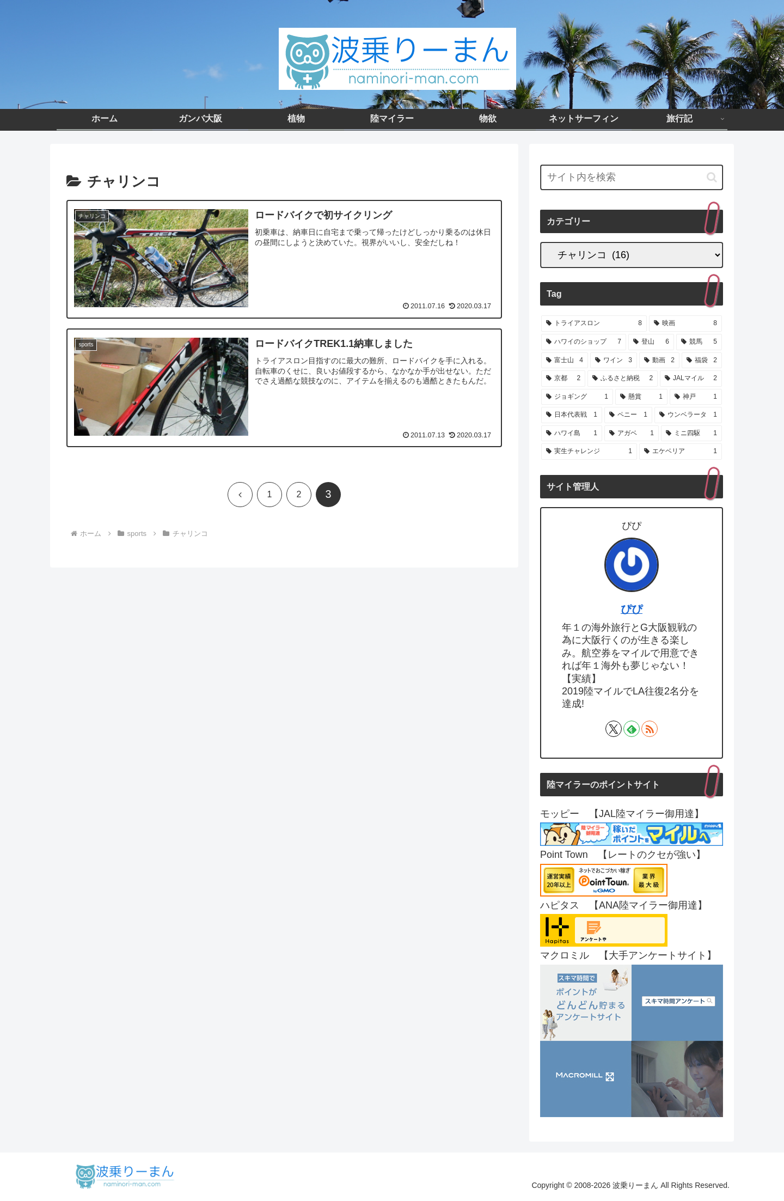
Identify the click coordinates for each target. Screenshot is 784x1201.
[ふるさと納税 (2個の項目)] (622, 378)
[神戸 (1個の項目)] (696, 397)
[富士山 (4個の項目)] (564, 360)
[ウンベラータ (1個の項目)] (688, 415)
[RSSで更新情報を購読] (649, 729)
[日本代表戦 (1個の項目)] (571, 415)
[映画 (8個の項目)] (685, 323)
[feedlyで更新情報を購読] (631, 729)
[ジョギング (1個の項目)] (577, 397)
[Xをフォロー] (613, 729)
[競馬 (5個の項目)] (699, 342)
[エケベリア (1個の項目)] (680, 451)
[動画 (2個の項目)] (659, 360)
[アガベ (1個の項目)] (631, 433)
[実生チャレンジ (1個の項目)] (589, 451)
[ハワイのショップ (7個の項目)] (583, 342)
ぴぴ (631, 609)
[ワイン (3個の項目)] (613, 360)
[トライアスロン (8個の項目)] (594, 323)
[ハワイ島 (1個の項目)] (571, 433)
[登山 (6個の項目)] (651, 342)
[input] (631, 177)
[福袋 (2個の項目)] (702, 360)
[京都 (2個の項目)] (563, 378)
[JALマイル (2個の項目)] (691, 378)
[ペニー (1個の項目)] (628, 415)
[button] (711, 177)
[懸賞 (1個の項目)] (641, 397)
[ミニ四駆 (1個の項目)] (691, 433)
